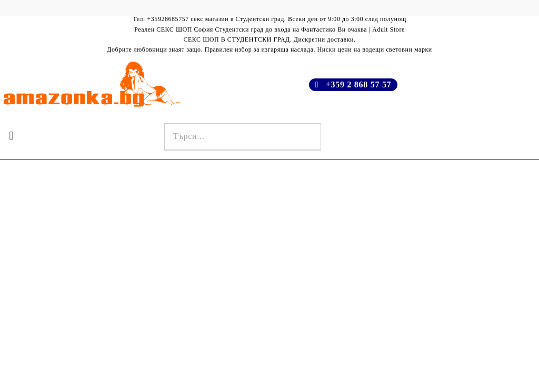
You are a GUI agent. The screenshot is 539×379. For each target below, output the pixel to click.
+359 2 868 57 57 (359, 84)
